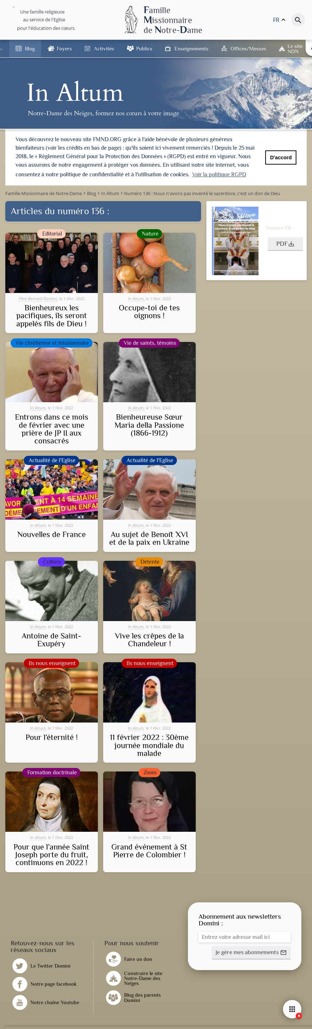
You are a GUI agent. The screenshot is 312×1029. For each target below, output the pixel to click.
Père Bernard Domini (38, 298)
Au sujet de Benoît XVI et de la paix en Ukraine (149, 538)
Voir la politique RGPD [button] (219, 174)
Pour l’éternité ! (52, 737)
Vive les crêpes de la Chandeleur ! (149, 640)
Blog (30, 48)
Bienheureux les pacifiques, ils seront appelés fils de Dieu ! (51, 315)
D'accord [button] (281, 157)
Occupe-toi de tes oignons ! (149, 312)
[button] (285, 243)
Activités (104, 48)
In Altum (136, 298)
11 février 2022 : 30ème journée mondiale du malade (149, 745)
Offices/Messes (248, 48)
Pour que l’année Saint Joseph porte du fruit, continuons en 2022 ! (51, 855)
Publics (144, 48)
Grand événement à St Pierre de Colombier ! (149, 851)
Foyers (64, 48)
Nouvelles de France (51, 534)
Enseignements (191, 48)
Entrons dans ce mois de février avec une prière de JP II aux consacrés (51, 429)
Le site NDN (295, 48)
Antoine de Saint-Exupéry (51, 640)
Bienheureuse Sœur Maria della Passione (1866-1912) (149, 425)
